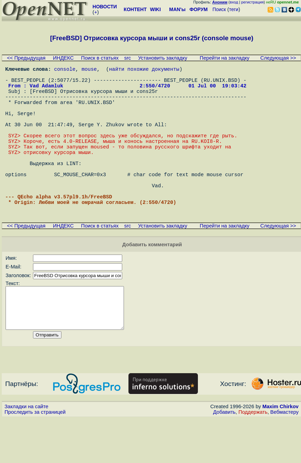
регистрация (252, 2)
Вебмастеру (284, 456)
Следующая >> (278, 58)
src (127, 58)
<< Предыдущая (26, 58)
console (65, 70)
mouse (89, 70)
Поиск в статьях (100, 58)
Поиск (219, 9)
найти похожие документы (144, 70)
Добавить (224, 456)
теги (234, 9)
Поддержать (253, 456)
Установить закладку (162, 58)
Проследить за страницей (35, 456)
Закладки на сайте (26, 451)
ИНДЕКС (63, 58)
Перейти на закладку (224, 58)
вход (234, 2)
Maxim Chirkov (280, 451)
